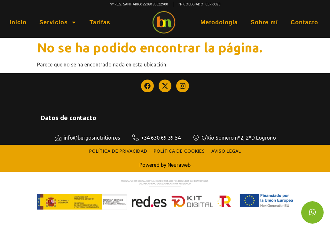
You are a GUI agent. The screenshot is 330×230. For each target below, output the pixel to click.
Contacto (304, 22)
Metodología (219, 22)
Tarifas (100, 22)
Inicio (18, 22)
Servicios (58, 22)
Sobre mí (264, 22)
